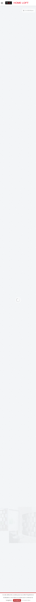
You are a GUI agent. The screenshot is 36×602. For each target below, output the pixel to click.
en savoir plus (26, 600)
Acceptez (17, 600)
